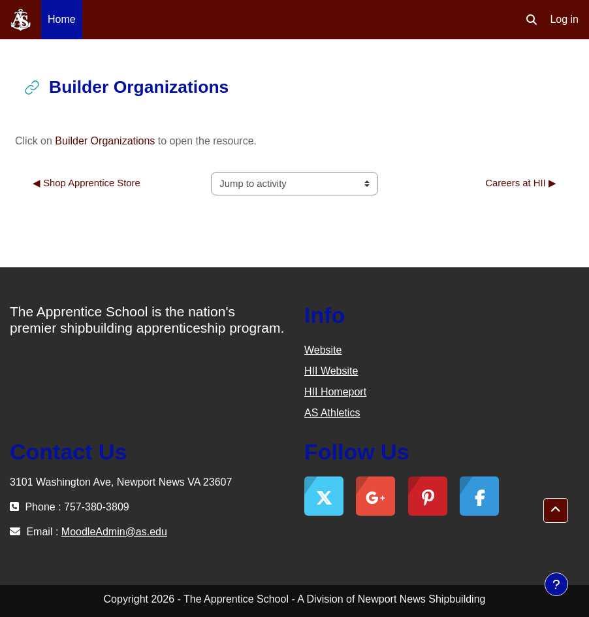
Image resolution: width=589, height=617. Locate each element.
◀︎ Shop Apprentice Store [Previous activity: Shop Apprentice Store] (86, 183)
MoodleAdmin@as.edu (114, 531)
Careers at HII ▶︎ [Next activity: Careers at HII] (520, 183)
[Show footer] (556, 584)
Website (323, 350)
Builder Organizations (105, 140)
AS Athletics (332, 412)
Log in (564, 19)
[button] (531, 19)
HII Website (331, 370)
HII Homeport (335, 391)
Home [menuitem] (62, 19)
